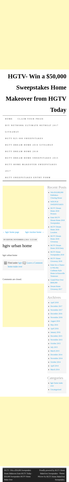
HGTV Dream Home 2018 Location (56, 229)
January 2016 (55, 332)
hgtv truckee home (34, 232)
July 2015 (54, 347)
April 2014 (55, 366)
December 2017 (56, 306)
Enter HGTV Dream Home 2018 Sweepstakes (58, 220)
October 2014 (56, 362)
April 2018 (55, 302)
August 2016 (55, 321)
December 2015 (56, 336)
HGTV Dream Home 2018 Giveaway (56, 239)
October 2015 (56, 343)
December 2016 (56, 314)
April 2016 (55, 328)
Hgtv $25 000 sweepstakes (24, 138)
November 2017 (57, 310)
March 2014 (55, 369)
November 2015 (57, 340)
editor (9, 239)
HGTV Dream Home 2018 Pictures (56, 211)
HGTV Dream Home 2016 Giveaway (29, 145)
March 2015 (55, 351)
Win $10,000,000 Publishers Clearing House (57, 195)
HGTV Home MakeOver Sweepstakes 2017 (31, 167)
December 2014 (56, 355)
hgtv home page (11, 232)
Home (9, 119)
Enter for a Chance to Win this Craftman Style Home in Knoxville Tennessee (58, 270)
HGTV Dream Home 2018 (22, 151)
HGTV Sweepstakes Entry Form (28, 177)
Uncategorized (56, 389)
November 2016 (57, 317)
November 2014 (57, 358)
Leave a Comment (35, 263)
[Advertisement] (34, 34)
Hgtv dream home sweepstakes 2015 (32, 158)
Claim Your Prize (31, 119)
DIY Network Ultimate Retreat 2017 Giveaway (32, 128)
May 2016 (54, 325)
